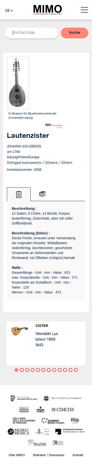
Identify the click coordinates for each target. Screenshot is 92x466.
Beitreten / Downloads (48, 455)
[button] (8, 11)
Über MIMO (17, 455)
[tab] (19, 194)
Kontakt (78, 455)
